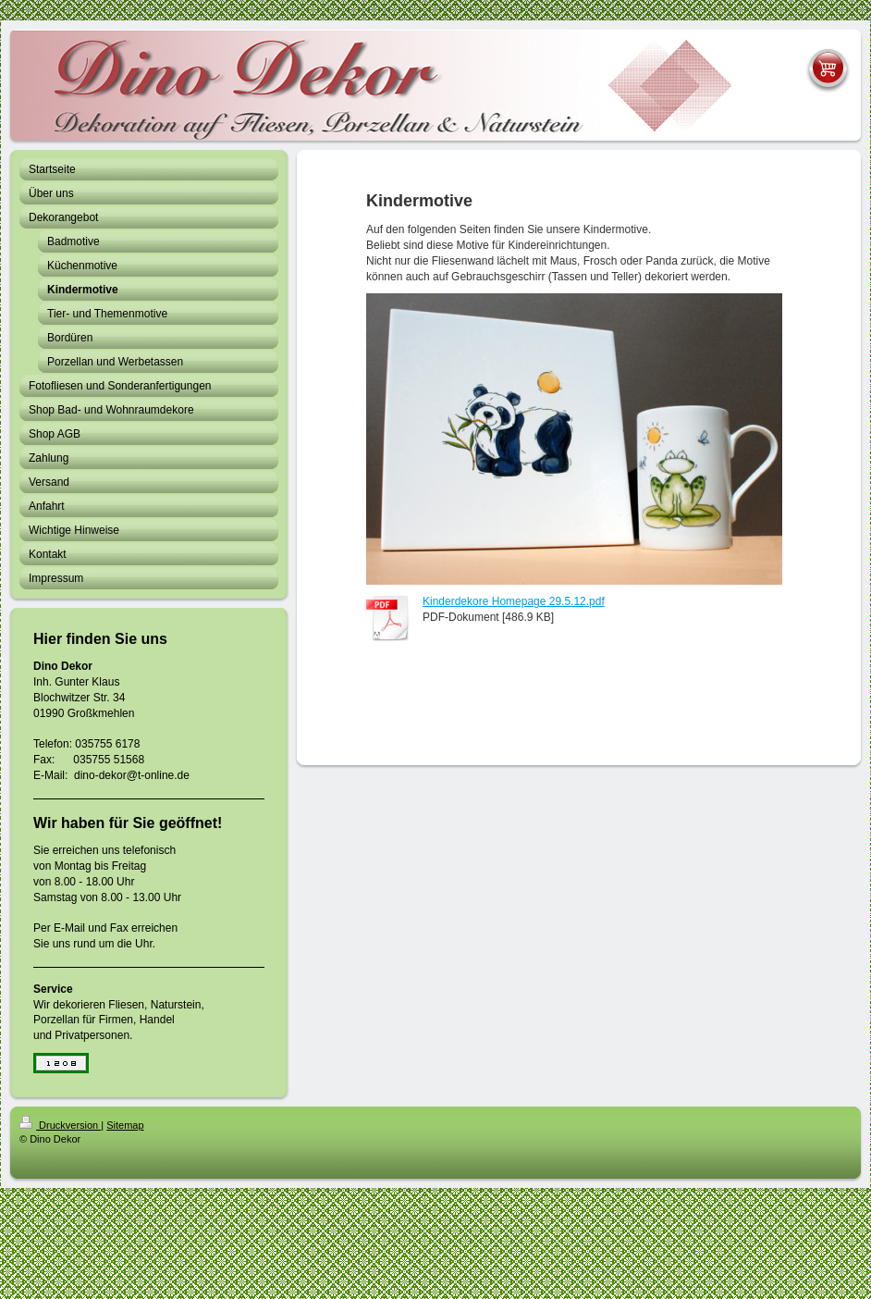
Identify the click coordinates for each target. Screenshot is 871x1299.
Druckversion (60, 1125)
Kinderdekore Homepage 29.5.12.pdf (514, 601)
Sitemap (124, 1125)
